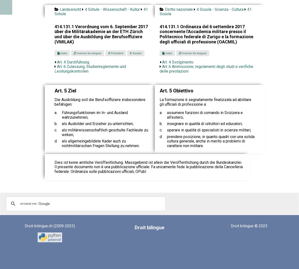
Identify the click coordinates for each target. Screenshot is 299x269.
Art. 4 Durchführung (73, 62)
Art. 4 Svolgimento (177, 62)
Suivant (136, 53)
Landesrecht (70, 9)
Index (62, 53)
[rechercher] (85, 204)
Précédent (115, 53)
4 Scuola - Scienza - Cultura (220, 9)
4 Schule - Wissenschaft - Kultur (112, 9)
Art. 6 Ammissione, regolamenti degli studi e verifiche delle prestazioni (206, 68)
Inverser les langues (87, 53)
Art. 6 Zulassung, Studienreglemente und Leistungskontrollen (90, 68)
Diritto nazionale (179, 9)
